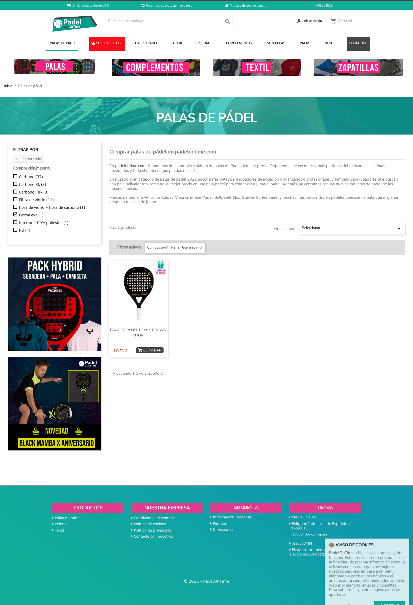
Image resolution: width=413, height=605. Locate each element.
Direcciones (223, 529)
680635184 (325, 5)
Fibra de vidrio (36, 199)
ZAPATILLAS (274, 43)
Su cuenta (246, 507)
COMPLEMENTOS (238, 43)
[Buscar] (169, 21)
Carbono (31, 177)
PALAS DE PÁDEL (62, 43)
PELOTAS (203, 43)
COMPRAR (149, 350)
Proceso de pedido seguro (246, 5)
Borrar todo (27, 158)
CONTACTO (357, 43)
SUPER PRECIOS (105, 43)
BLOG (328, 43)
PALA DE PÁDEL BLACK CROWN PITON (138, 333)
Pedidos (220, 523)
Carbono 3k (32, 184)
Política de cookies (150, 523)
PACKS (304, 43)
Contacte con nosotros (153, 536)
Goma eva (31, 215)
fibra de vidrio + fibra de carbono (52, 207)
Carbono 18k (33, 192)
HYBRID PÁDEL (145, 43)
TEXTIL (176, 43)
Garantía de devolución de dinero (167, 5)
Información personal (232, 516)
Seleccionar (352, 228)
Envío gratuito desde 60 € (88, 5)
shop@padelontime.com (332, 554)
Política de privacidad (153, 530)
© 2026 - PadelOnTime (206, 581)
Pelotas (61, 523)
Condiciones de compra (154, 517)
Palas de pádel (68, 517)
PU (24, 230)
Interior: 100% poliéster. (43, 222)
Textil (59, 530)
